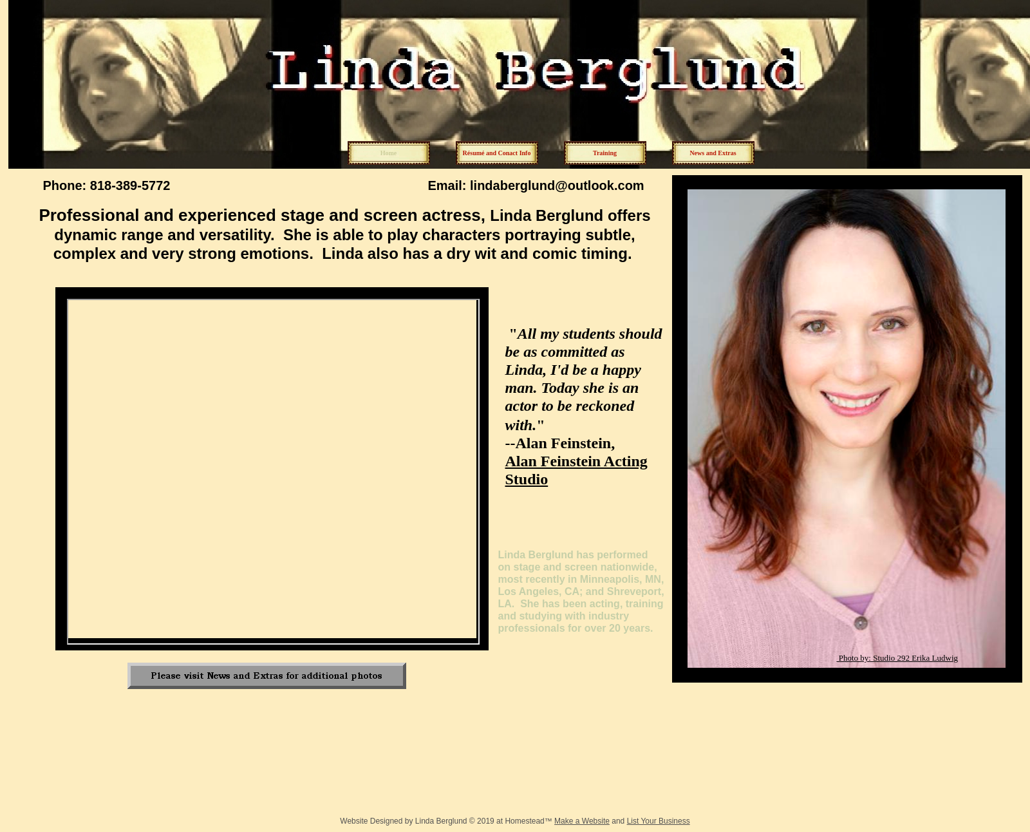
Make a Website (582, 821)
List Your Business (658, 821)
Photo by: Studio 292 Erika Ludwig (898, 658)
